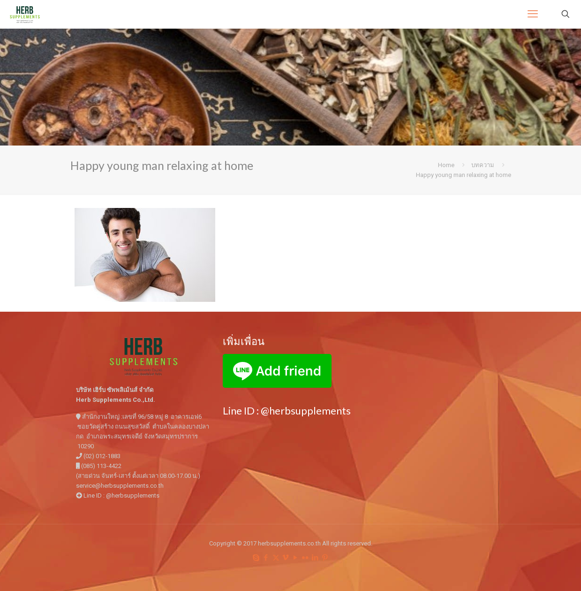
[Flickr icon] (305, 557)
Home (446, 165)
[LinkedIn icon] (315, 557)
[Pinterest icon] (325, 557)
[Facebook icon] (266, 557)
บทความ (482, 165)
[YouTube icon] (295, 557)
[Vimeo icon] (285, 557)
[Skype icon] (256, 557)
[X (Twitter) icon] (275, 557)
